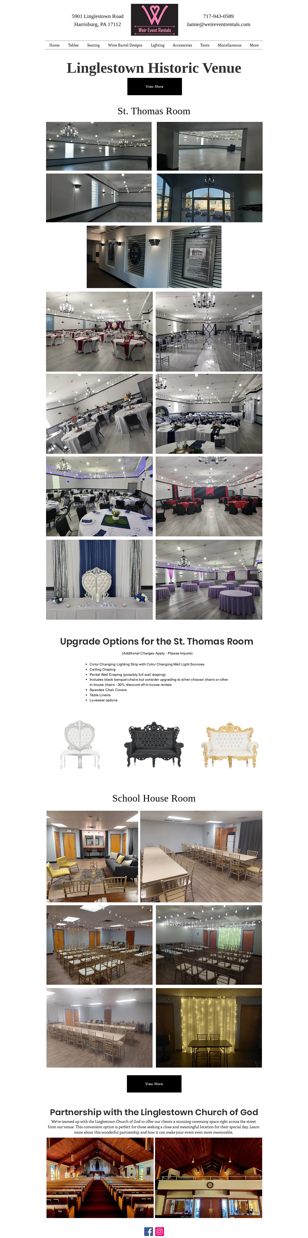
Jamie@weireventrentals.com (218, 24)
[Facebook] (148, 1231)
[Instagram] (159, 1231)
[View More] (154, 86)
